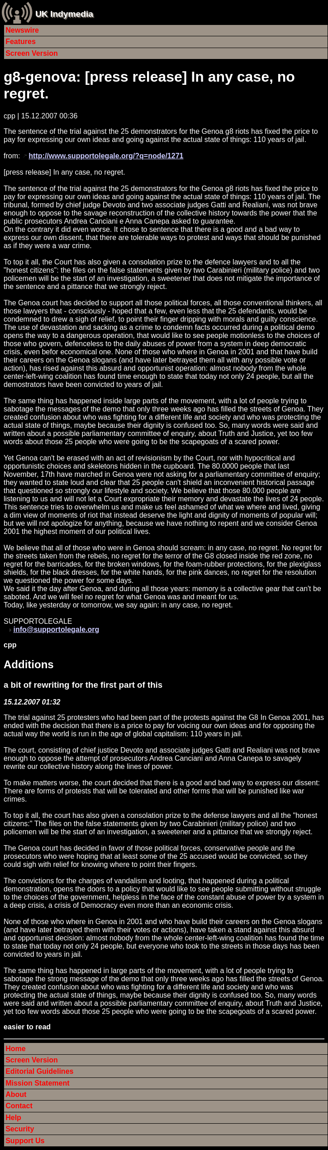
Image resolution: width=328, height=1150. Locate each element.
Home (15, 1048)
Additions (29, 664)
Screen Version (31, 53)
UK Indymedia (64, 14)
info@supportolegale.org (56, 629)
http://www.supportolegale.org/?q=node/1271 (106, 156)
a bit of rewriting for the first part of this (83, 685)
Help (13, 1117)
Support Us (24, 1141)
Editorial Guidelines (39, 1071)
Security (19, 1129)
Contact (19, 1106)
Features (20, 41)
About (15, 1094)
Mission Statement (37, 1083)
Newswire (22, 30)
